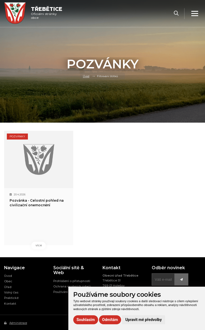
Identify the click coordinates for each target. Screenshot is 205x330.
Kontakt (10, 303)
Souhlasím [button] (86, 319)
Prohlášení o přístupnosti (71, 281)
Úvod (86, 76)
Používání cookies (67, 292)
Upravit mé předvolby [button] (143, 319)
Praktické (11, 298)
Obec (8, 281)
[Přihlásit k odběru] (163, 280)
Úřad (7, 287)
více (27, 245)
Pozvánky (17, 136)
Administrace (15, 323)
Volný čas (11, 293)
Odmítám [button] (110, 319)
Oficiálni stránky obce (47, 13)
